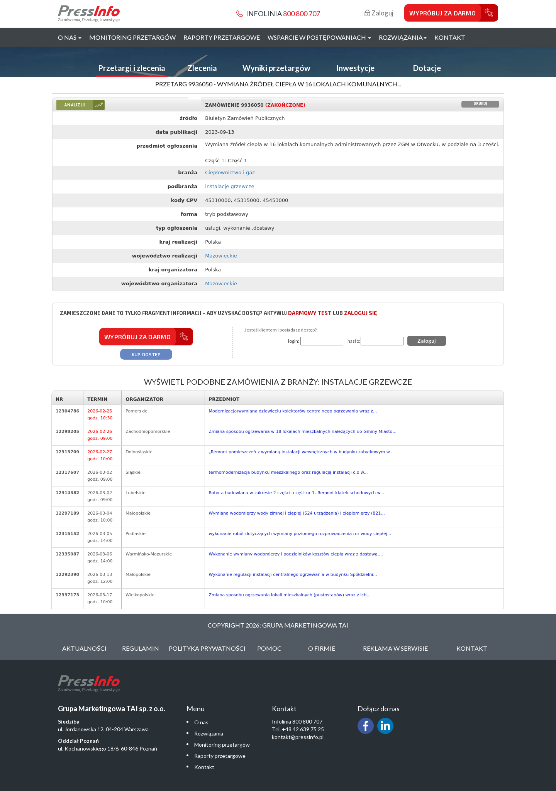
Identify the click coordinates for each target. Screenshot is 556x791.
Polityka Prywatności (207, 648)
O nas (201, 722)
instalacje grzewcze (229, 186)
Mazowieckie (221, 256)
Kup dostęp (146, 354)
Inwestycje (355, 67)
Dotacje (427, 67)
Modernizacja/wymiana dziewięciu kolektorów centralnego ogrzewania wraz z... (293, 411)
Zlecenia (202, 67)
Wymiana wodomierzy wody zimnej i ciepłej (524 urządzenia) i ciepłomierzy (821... (297, 513)
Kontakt (449, 37)
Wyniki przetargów (276, 67)
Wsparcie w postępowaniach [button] (319, 37)
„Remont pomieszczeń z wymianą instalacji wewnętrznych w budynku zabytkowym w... (301, 451)
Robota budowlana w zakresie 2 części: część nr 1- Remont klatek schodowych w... (297, 492)
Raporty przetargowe (221, 37)
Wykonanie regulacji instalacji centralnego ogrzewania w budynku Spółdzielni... (293, 574)
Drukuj (480, 104)
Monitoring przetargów (132, 37)
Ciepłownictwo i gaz (230, 172)
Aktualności (84, 648)
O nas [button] (69, 37)
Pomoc (269, 648)
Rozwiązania (208, 733)
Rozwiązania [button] (403, 37)
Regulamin (140, 648)
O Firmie (321, 648)
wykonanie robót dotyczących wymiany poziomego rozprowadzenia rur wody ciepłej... (300, 533)
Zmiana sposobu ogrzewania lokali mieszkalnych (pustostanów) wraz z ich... (290, 594)
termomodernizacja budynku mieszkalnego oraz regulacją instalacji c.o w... (288, 472)
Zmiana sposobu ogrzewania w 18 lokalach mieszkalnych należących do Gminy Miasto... (303, 431)
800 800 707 (301, 13)
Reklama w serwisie (395, 648)
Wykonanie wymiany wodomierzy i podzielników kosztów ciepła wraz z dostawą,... (296, 554)
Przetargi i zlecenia (131, 67)
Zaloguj (378, 13)
